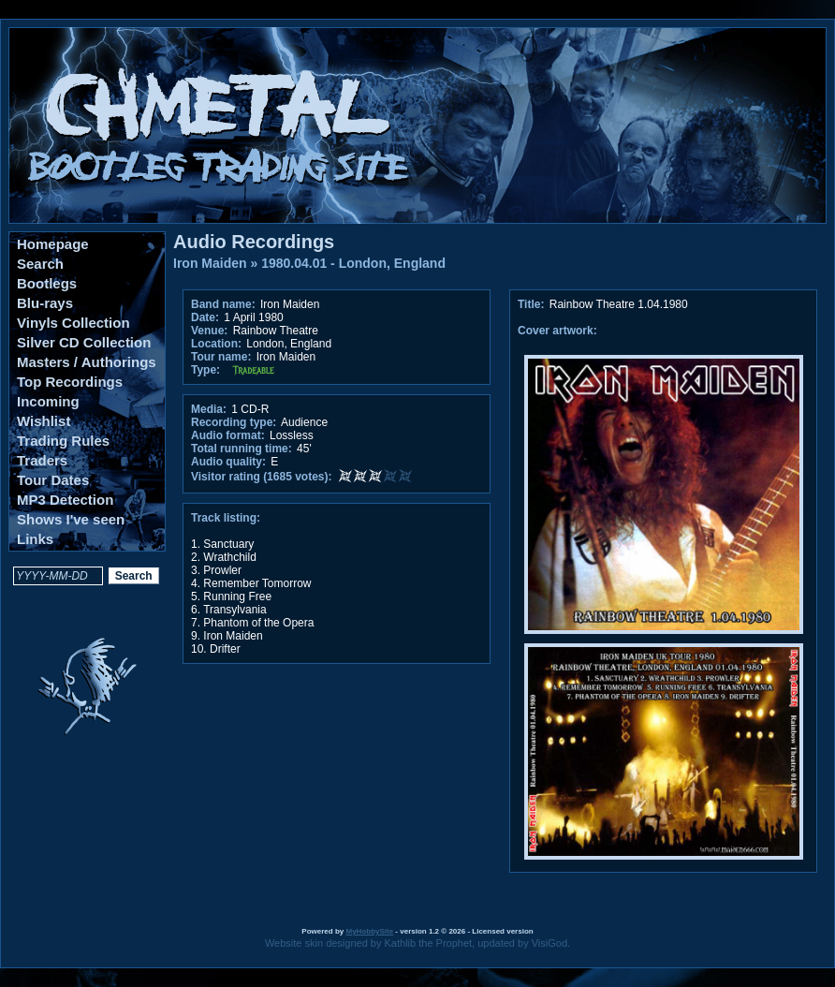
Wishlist (43, 421)
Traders (42, 460)
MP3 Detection (65, 500)
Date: (205, 317)
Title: (533, 304)
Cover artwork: (557, 330)
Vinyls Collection (73, 323)
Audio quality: (228, 461)
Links (35, 539)
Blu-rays (45, 303)
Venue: (209, 330)
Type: (205, 369)
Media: (209, 409)
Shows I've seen (71, 519)
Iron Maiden (210, 263)
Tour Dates (53, 480)
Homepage (53, 244)
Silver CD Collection (84, 342)
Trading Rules (63, 441)
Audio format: (228, 435)
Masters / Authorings (86, 362)
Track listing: (225, 517)
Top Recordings (70, 382)
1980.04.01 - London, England (353, 263)
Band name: (223, 304)
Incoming (48, 401)
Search (40, 264)
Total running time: (241, 448)
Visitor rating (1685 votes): (261, 476)
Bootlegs (47, 283)
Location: (216, 343)
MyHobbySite (369, 931)
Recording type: (233, 422)
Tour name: (221, 356)
